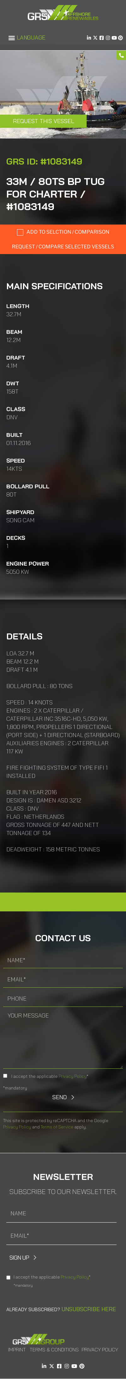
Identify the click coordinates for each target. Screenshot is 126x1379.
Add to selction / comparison (67, 232)
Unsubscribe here (88, 1309)
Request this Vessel (43, 121)
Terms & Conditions (54, 1349)
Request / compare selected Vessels (63, 247)
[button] (11, 38)
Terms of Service (57, 1127)
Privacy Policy (73, 1076)
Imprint (17, 1349)
